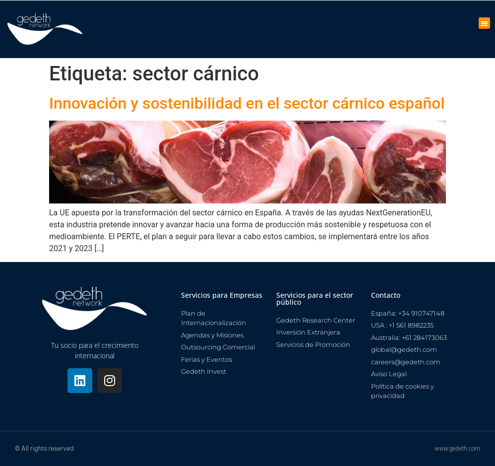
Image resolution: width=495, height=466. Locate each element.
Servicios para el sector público (314, 298)
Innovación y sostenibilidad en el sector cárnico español (247, 103)
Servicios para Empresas (221, 295)
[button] (484, 23)
